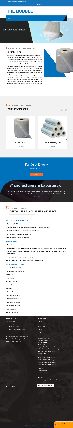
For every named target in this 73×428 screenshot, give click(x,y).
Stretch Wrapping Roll (52, 143)
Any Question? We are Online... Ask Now (63, 425)
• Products (40, 324)
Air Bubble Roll (21, 143)
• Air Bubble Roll (11, 321)
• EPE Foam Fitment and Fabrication (16, 329)
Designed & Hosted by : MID (31, 425)
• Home (40, 321)
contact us (36, 174)
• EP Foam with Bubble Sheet (14, 332)
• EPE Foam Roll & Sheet (13, 326)
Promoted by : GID (44, 425)
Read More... (21, 146)
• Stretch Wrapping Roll (13, 324)
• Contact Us (41, 329)
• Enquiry (40, 332)
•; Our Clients (41, 326)
